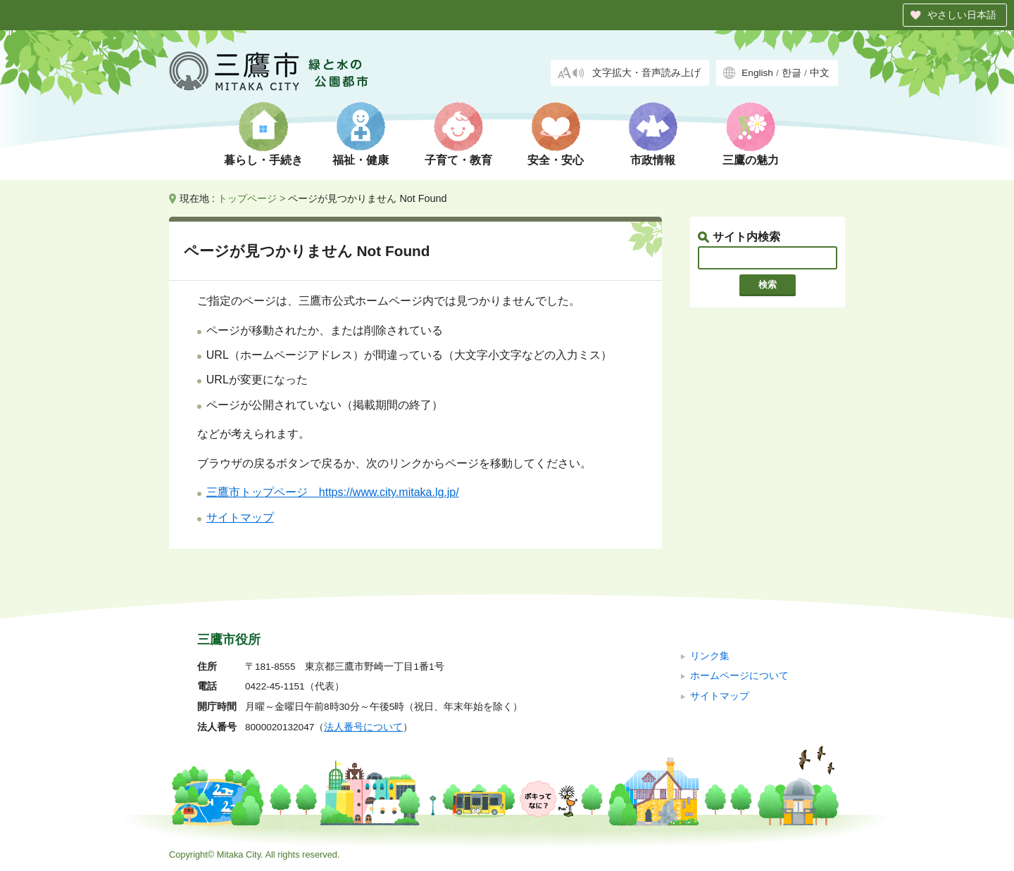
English (757, 73)
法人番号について (363, 727)
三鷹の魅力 (750, 160)
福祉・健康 (360, 160)
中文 (820, 73)
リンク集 (710, 656)
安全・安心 (555, 160)
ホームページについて (739, 675)
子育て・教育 (458, 160)
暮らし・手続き (263, 160)
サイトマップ (240, 517)
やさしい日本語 (961, 14)
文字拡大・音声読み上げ (646, 73)
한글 (791, 73)
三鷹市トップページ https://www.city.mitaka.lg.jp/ (332, 492)
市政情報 (652, 160)
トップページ (247, 198)
